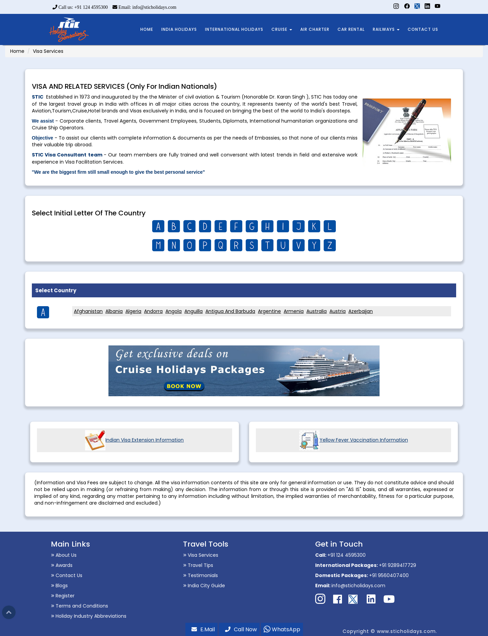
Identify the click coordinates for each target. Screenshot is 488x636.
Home (17, 51)
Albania (114, 311)
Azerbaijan (360, 311)
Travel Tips (198, 565)
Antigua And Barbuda (230, 311)
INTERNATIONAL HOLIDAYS (234, 29)
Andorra (153, 311)
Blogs (59, 585)
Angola (173, 311)
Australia (316, 311)
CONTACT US (423, 29)
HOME (146, 29)
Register (63, 595)
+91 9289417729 (397, 565)
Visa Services (200, 555)
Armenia (294, 311)
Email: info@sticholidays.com (144, 7)
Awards (62, 565)
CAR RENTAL (351, 29)
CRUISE (281, 29)
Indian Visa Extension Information (134, 440)
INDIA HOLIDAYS (179, 29)
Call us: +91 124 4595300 (80, 7)
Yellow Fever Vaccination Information (353, 440)
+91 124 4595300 (346, 555)
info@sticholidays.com (358, 585)
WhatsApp (282, 629)
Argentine (269, 311)
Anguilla (193, 311)
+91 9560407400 (389, 575)
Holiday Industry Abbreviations (88, 616)
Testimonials (200, 575)
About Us (64, 555)
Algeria (133, 311)
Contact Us (66, 575)
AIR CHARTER (314, 29)
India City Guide (204, 585)
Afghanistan (88, 311)
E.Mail (203, 629)
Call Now (241, 629)
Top (9, 612)
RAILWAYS (386, 29)
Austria (337, 311)
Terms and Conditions (79, 605)
